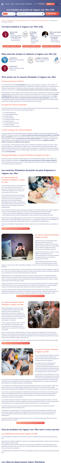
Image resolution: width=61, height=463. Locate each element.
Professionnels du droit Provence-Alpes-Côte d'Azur (18, 20)
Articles (7, 4)
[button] (9, 14)
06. (3, 452)
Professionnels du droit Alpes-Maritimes (40, 20)
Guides (12, 4)
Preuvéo (3, 20)
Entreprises (29, 4)
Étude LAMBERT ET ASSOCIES (34, 37)
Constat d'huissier (20, 4)
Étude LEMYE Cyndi (16, 37)
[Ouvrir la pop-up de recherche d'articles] (34, 4)
